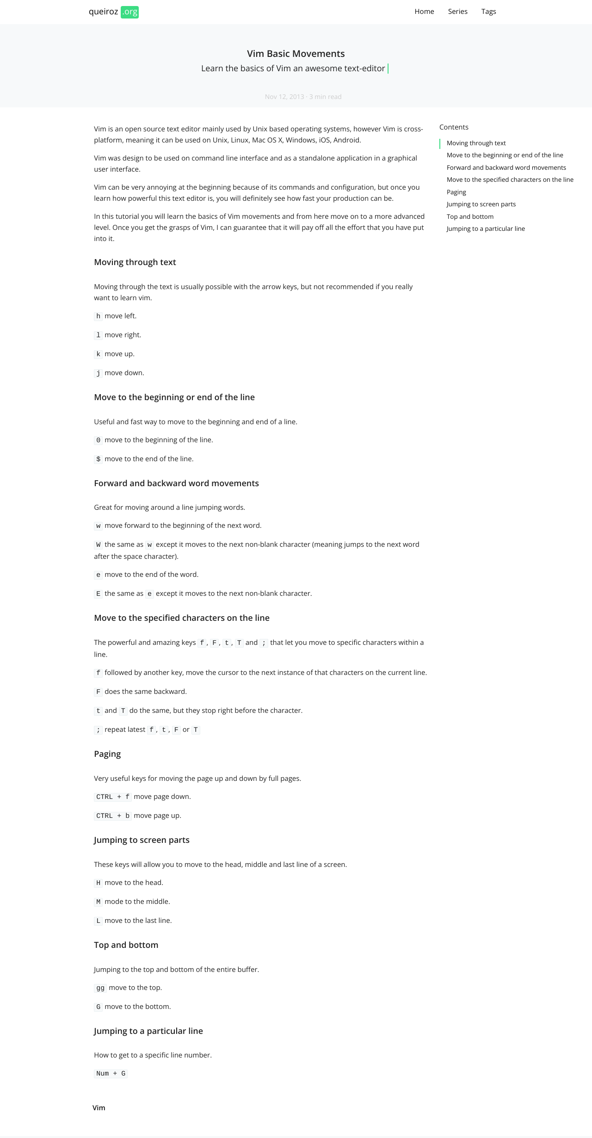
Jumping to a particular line (486, 228)
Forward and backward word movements (506, 167)
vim (98, 1086)
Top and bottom (470, 216)
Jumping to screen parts (481, 204)
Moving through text (476, 143)
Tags (488, 11)
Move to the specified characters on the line (510, 179)
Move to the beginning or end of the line (505, 155)
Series (458, 11)
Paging (456, 192)
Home (424, 11)
